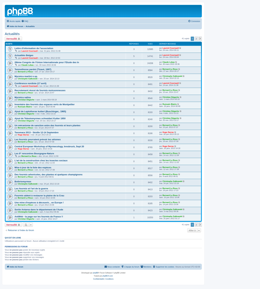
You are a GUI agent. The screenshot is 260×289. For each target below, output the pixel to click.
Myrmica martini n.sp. (26, 76)
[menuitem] (24, 21)
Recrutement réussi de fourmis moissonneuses (40, 90)
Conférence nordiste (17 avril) (30, 83)
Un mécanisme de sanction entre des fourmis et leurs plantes (47, 125)
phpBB (95, 273)
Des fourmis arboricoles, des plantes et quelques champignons (48, 174)
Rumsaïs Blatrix (25, 107)
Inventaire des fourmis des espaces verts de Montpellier (45, 104)
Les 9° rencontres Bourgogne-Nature (34, 153)
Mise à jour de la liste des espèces (33, 167)
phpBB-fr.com (107, 276)
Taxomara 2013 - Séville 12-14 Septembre (36, 132)
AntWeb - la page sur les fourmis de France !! (39, 216)
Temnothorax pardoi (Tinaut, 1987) (33, 69)
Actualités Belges (24, 55)
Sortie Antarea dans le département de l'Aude (39, 209)
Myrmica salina (23, 97)
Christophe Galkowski (28, 79)
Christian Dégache (26, 100)
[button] (200, 39)
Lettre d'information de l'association (34, 48)
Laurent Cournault (29, 51)
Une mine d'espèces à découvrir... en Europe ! (39, 202)
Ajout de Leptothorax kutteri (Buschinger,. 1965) (40, 111)
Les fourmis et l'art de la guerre (31, 188)
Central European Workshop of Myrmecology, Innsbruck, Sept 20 (49, 146)
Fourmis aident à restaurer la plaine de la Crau (39, 195)
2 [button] (196, 38)
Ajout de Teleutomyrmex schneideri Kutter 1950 (40, 118)
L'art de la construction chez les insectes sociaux (41, 160)
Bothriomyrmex (23, 181)
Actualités (12, 34)
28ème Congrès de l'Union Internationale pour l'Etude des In (47, 62)
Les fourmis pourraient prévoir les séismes (38, 139)
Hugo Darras (23, 135)
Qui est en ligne (13, 238)
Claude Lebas (27, 65)
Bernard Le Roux (25, 72)
